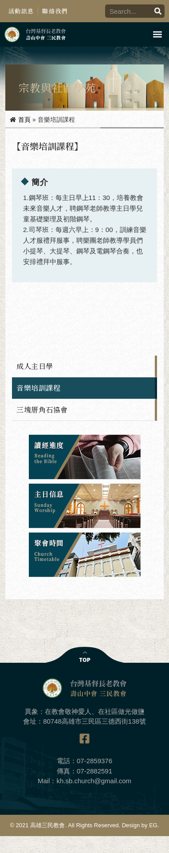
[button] (157, 34)
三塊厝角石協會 (42, 409)
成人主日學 (34, 366)
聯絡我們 (54, 11)
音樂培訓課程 (38, 388)
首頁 (24, 119)
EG (153, 825)
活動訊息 (21, 11)
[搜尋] (158, 11)
